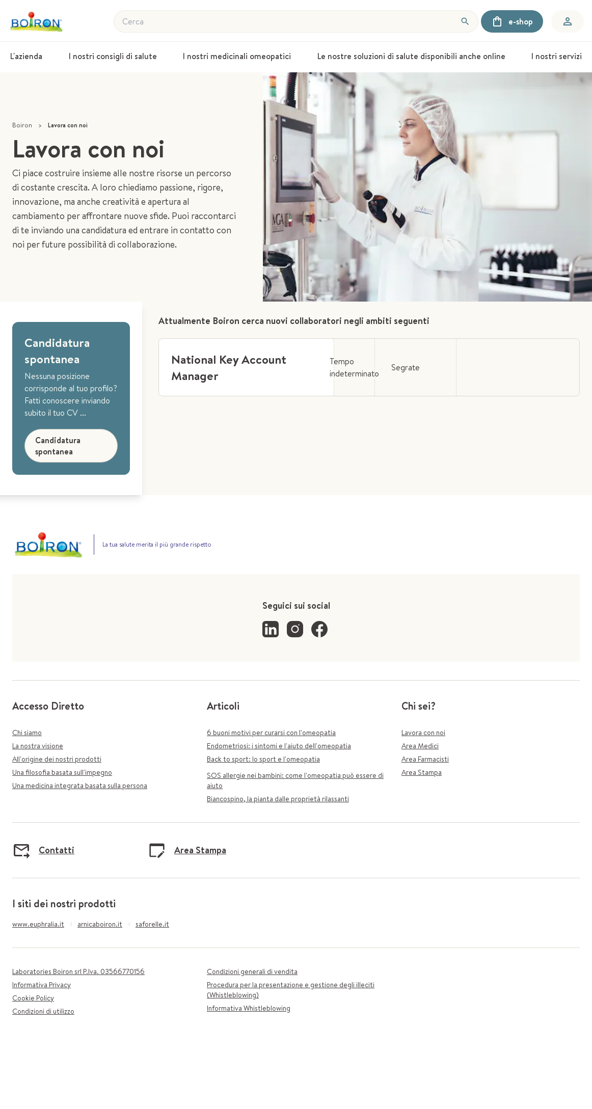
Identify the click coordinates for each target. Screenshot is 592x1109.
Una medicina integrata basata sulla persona (79, 785)
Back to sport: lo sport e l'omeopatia (263, 759)
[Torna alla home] (37, 21)
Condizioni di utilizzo (43, 1011)
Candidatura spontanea (57, 446)
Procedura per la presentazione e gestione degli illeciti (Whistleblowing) (290, 990)
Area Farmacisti (425, 759)
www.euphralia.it (38, 924)
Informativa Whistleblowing (248, 1008)
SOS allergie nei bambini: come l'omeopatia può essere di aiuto (295, 780)
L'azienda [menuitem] (26, 56)
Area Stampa (421, 772)
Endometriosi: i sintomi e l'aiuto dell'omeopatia (279, 746)
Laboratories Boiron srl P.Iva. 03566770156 (78, 971)
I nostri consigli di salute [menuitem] (113, 56)
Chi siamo (27, 732)
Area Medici (420, 746)
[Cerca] (465, 21)
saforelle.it (152, 924)
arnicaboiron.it (99, 924)
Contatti (43, 850)
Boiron (22, 125)
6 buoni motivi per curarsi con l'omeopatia (271, 732)
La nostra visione (37, 746)
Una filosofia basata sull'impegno (62, 772)
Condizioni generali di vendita (252, 971)
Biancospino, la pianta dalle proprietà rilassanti (278, 799)
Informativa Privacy (41, 985)
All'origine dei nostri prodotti (56, 759)
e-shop (512, 21)
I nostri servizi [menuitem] (556, 56)
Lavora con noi (423, 732)
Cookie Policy (33, 998)
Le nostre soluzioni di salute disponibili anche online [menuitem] (411, 56)
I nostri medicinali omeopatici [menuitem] (237, 56)
